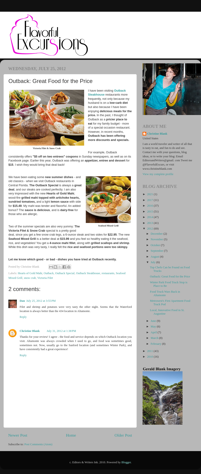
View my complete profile (158, 174)
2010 (150, 356)
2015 (150, 211)
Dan (22, 300)
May (154, 326)
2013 (150, 223)
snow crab (30, 278)
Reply (23, 317)
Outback (49, 273)
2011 (150, 351)
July (153, 262)
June (154, 321)
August (155, 256)
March (155, 338)
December (157, 233)
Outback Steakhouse (88, 273)
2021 (150, 194)
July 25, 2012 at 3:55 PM (41, 300)
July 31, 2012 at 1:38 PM (61, 331)
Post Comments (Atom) (38, 444)
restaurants (108, 273)
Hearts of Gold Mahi (30, 273)
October (156, 245)
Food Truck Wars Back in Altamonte (165, 293)
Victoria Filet (45, 278)
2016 (150, 205)
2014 (150, 217)
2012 (150, 228)
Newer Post (17, 435)
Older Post (123, 435)
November (157, 239)
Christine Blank (30, 331)
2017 (150, 200)
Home (71, 435)
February (156, 343)
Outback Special (65, 273)
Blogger (126, 462)
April (154, 332)
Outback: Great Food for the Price (170, 276)
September (157, 250)
